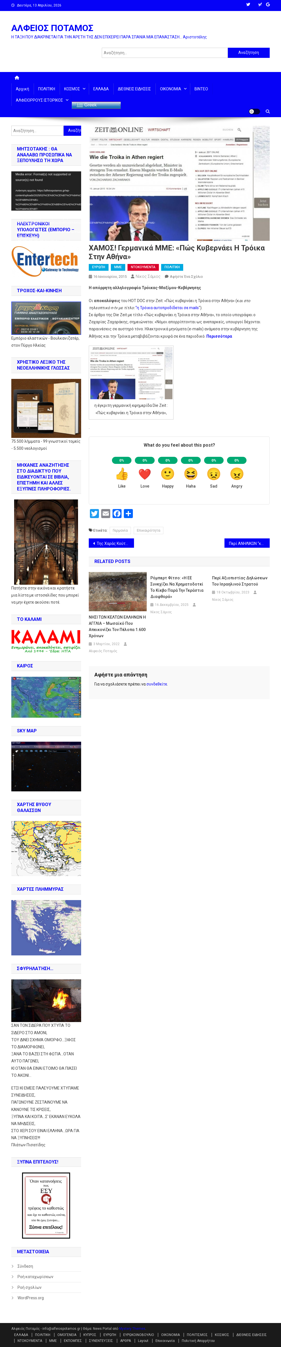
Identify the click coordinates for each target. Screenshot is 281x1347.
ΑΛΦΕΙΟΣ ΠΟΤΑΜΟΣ (52, 28)
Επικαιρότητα (148, 530)
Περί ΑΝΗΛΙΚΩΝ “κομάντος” (249, 543)
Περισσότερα (219, 336)
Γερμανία (120, 530)
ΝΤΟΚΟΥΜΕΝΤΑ (143, 267)
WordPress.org (31, 1298)
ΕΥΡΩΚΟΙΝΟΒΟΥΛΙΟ (138, 1335)
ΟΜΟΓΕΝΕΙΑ (66, 1335)
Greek (86, 105)
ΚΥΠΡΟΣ (89, 1335)
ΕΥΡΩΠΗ (98, 267)
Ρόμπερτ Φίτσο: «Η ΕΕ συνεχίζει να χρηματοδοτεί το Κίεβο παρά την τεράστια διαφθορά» (177, 587)
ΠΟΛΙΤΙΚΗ (46, 89)
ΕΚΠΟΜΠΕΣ (73, 1341)
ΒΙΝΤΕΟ (201, 89)
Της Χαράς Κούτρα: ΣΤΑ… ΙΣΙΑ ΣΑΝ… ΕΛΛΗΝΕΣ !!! (115, 543)
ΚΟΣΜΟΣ (72, 89)
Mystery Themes (132, 1329)
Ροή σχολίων (30, 1287)
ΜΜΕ (118, 267)
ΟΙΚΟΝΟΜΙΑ (170, 89)
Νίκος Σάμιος (148, 276)
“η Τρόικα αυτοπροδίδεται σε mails (167, 307)
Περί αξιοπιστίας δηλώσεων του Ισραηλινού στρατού (239, 581)
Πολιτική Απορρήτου (198, 1341)
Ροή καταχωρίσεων (35, 1276)
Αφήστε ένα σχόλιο (186, 276)
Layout (143, 1341)
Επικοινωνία (165, 1341)
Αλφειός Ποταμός (103, 651)
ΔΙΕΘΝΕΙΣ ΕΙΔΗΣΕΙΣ (134, 89)
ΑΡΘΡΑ (125, 1341)
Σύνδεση (25, 1266)
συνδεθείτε (156, 684)
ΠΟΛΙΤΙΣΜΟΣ (197, 1335)
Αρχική (22, 89)
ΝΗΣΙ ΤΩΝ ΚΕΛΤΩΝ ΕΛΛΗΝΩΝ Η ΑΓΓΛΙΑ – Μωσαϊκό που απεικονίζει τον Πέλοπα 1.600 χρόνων (117, 626)
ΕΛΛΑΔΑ (101, 89)
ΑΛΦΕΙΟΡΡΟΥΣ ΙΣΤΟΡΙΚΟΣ (39, 100)
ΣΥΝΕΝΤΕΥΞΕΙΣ (101, 1341)
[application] (46, 191)
